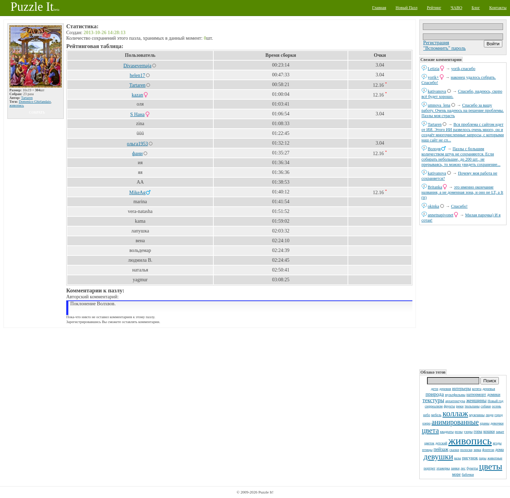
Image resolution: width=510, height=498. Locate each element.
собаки (486, 406)
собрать (37, 112)
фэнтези (488, 450)
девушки (438, 456)
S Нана (137, 114)
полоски (466, 450)
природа (435, 394)
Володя (434, 148)
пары (483, 458)
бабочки (468, 474)
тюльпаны (472, 406)
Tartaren (435, 124)
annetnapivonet (440, 215)
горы (478, 431)
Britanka (435, 187)
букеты (472, 468)
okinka (433, 206)
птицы (427, 449)
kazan (137, 95)
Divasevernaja (137, 65)
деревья (488, 388)
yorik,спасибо (463, 68)
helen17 (137, 75)
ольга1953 (137, 143)
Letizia (433, 68)
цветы (490, 466)
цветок (429, 443)
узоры (468, 432)
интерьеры (461, 388)
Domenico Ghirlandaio (35, 102)
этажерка (443, 468)
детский (441, 443)
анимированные (455, 422)
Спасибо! (459, 206)
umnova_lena (439, 105)
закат (500, 431)
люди (489, 415)
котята (476, 389)
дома (499, 449)
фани (137, 153)
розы (459, 431)
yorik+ (433, 77)
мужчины (477, 415)
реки (460, 406)
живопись (470, 440)
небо (426, 415)
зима (477, 449)
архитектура (455, 401)
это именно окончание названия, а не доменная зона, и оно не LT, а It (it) (462, 192)
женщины (476, 400)
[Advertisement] (463, 296)
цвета (430, 430)
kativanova (437, 91)
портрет (429, 468)
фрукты (449, 406)
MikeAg (137, 192)
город (499, 415)
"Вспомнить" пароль (444, 48)
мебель (436, 415)
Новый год (495, 401)
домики (493, 394)
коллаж (455, 413)
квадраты (447, 432)
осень (496, 406)
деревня (445, 389)
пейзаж (441, 449)
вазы (457, 458)
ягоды (497, 443)
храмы (484, 423)
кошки (489, 431)
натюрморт (476, 394)
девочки (497, 423)
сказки (454, 450)
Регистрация (436, 42)
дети (434, 388)
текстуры (433, 400)
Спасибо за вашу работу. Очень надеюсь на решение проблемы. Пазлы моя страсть (462, 110)
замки (455, 468)
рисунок (470, 457)
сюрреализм (433, 406)
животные (494, 458)
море (456, 474)
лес (462, 468)
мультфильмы (455, 395)
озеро (427, 423)
